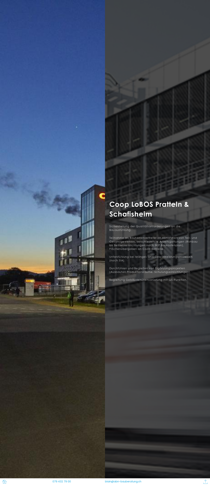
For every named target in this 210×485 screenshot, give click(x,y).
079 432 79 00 (61, 481)
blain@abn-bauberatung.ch (123, 481)
